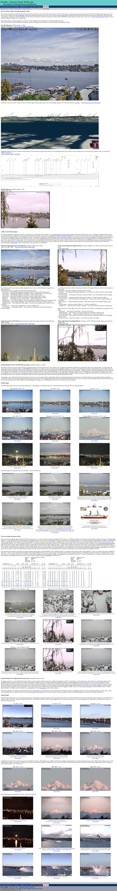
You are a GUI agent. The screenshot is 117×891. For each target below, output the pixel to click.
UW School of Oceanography (69, 848)
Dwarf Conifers (46, 8)
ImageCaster (43, 688)
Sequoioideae (14, 242)
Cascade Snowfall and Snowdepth (106, 543)
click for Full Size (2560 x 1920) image (23, 26)
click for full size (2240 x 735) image (11, 154)
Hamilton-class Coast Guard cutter (64, 528)
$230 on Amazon (27, 367)
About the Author (26, 8)
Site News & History (18, 8)
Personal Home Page (4, 8)
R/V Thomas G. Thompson (54, 848)
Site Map (11, 8)
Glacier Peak (64, 15)
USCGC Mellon (44, 529)
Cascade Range (21, 15)
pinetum (90, 238)
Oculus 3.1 (100, 685)
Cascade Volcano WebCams (98, 16)
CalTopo (77, 102)
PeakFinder (3, 151)
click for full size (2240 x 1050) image (90, 102)
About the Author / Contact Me (26, 887)
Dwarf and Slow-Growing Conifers (61, 234)
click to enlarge (17, 413)
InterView (89, 686)
